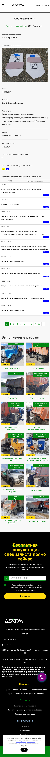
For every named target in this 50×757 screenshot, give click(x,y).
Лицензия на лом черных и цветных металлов (25, 694)
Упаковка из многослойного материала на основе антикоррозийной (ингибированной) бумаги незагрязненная (25, 234)
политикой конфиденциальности (25, 742)
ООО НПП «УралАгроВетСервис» (37, 428)
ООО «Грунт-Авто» (37, 398)
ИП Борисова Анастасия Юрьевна (12, 459)
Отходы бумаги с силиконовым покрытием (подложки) (25, 275)
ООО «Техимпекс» (37, 490)
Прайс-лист (25, 734)
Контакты (25, 726)
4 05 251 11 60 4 (6, 242)
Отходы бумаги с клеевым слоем (25, 263)
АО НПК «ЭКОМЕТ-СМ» (12, 368)
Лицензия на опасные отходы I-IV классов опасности (25, 690)
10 (39, 324)
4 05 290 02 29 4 (6, 256)
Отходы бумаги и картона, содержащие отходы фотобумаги (25, 299)
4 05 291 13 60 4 (6, 269)
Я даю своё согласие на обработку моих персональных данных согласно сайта (23, 587)
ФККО (10, 181)
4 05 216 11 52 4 (6, 227)
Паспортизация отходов (25, 714)
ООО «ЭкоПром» (37, 368)
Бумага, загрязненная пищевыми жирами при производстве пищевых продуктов (25, 192)
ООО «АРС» (12, 398)
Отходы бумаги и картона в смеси (25, 312)
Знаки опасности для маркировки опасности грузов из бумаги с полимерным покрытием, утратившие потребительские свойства (25, 249)
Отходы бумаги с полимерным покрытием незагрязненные (25, 287)
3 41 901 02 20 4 (6, 200)
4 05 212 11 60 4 (6, 212)
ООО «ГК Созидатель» (37, 521)
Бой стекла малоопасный (25, 206)
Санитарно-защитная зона (25, 706)
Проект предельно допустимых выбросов (25, 710)
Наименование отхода (35, 181)
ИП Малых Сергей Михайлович (12, 428)
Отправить (25, 596)
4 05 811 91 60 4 (6, 305)
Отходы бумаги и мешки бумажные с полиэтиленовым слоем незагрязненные (25, 219)
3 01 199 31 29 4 (6, 185)
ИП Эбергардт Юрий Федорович (12, 522)
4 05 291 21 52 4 (6, 281)
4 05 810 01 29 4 (6, 293)
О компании (25, 730)
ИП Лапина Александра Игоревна (12, 491)
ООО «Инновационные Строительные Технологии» (37, 459)
